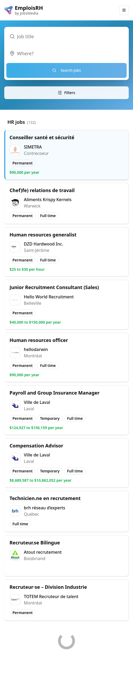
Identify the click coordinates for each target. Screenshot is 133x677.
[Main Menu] (124, 10)
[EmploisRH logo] (23, 10)
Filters (66, 92)
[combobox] (66, 53)
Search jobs (66, 70)
